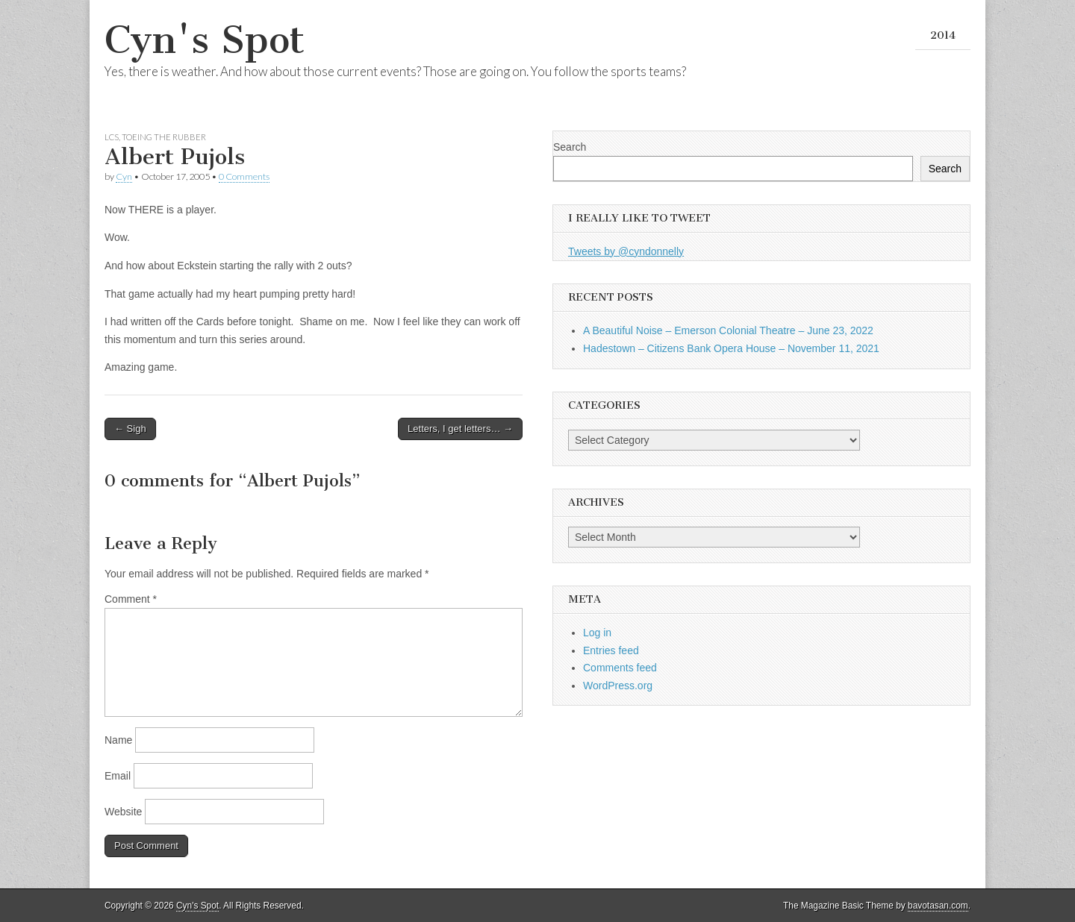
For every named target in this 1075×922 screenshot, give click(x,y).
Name (118, 740)
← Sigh (130, 428)
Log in (597, 633)
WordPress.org (617, 686)
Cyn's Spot (205, 40)
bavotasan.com (938, 905)
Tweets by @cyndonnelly (626, 251)
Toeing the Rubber (164, 137)
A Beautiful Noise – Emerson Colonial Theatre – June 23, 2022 (728, 330)
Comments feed (620, 668)
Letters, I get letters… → (460, 428)
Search (569, 147)
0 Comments (244, 176)
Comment (131, 599)
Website (123, 812)
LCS (112, 137)
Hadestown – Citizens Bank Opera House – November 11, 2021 (731, 348)
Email (118, 776)
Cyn (124, 176)
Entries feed (611, 650)
